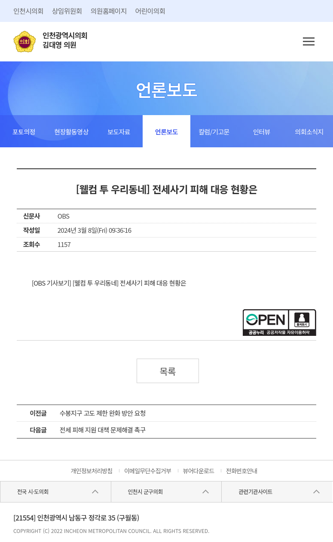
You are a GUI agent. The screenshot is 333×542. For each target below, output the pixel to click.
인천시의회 (28, 11)
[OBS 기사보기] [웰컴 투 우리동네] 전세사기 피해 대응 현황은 (109, 282)
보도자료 (118, 131)
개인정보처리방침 (91, 470)
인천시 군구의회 (145, 491)
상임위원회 (67, 11)
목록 (167, 371)
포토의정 (23, 131)
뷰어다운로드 (198, 470)
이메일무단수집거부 (147, 470)
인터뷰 (261, 131)
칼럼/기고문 (214, 131)
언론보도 (166, 131)
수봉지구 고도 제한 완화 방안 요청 (103, 412)
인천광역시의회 (65, 40)
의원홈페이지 (109, 11)
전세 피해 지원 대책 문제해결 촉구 (103, 429)
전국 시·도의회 (33, 491)
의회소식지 (309, 131)
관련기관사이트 (255, 491)
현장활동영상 (71, 131)
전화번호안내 (241, 470)
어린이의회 (150, 11)
